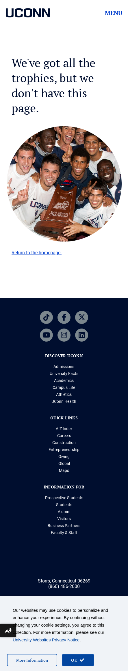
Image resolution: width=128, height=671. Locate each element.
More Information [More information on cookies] (32, 660)
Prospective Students (64, 497)
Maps (64, 470)
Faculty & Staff (64, 532)
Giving (64, 456)
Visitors (64, 518)
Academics (64, 380)
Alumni (64, 511)
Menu (113, 13)
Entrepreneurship (64, 449)
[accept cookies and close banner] (78, 660)
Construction (64, 442)
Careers (64, 435)
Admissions (63, 366)
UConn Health (63, 401)
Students (64, 504)
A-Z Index (64, 428)
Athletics (64, 394)
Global (64, 463)
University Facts (64, 373)
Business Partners (64, 525)
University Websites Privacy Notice (46, 639)
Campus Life (64, 387)
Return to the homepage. (37, 252)
